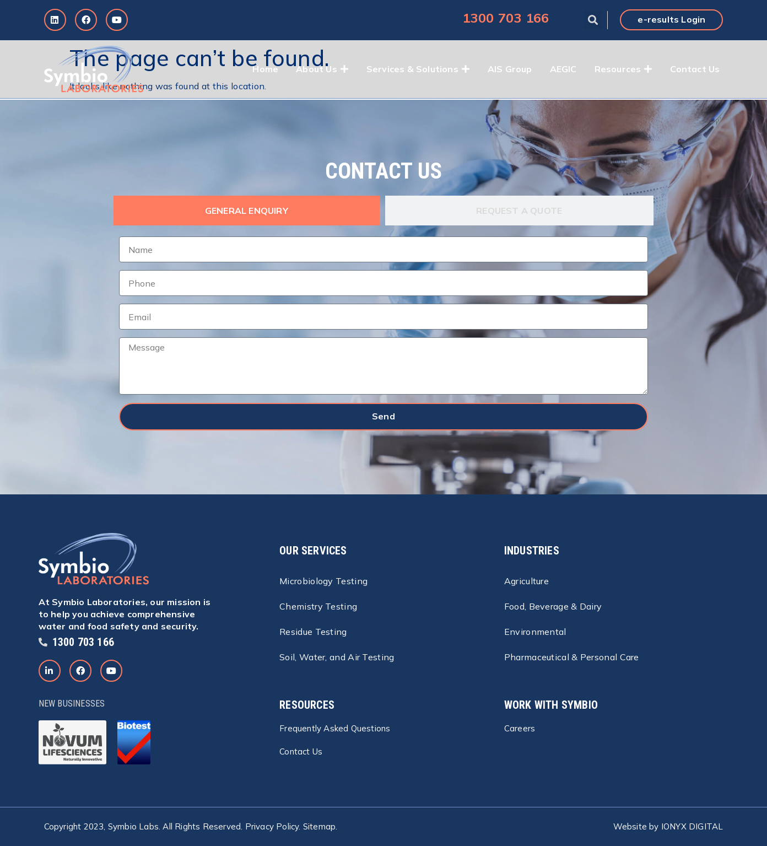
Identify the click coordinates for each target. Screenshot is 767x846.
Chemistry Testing (318, 606)
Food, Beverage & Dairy (553, 606)
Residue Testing (313, 631)
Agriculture (526, 580)
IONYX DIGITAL (692, 826)
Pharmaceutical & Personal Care (571, 656)
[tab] (247, 210)
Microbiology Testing (323, 580)
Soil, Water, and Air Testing (336, 656)
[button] (593, 20)
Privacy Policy (272, 826)
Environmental (535, 631)
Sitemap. (320, 826)
